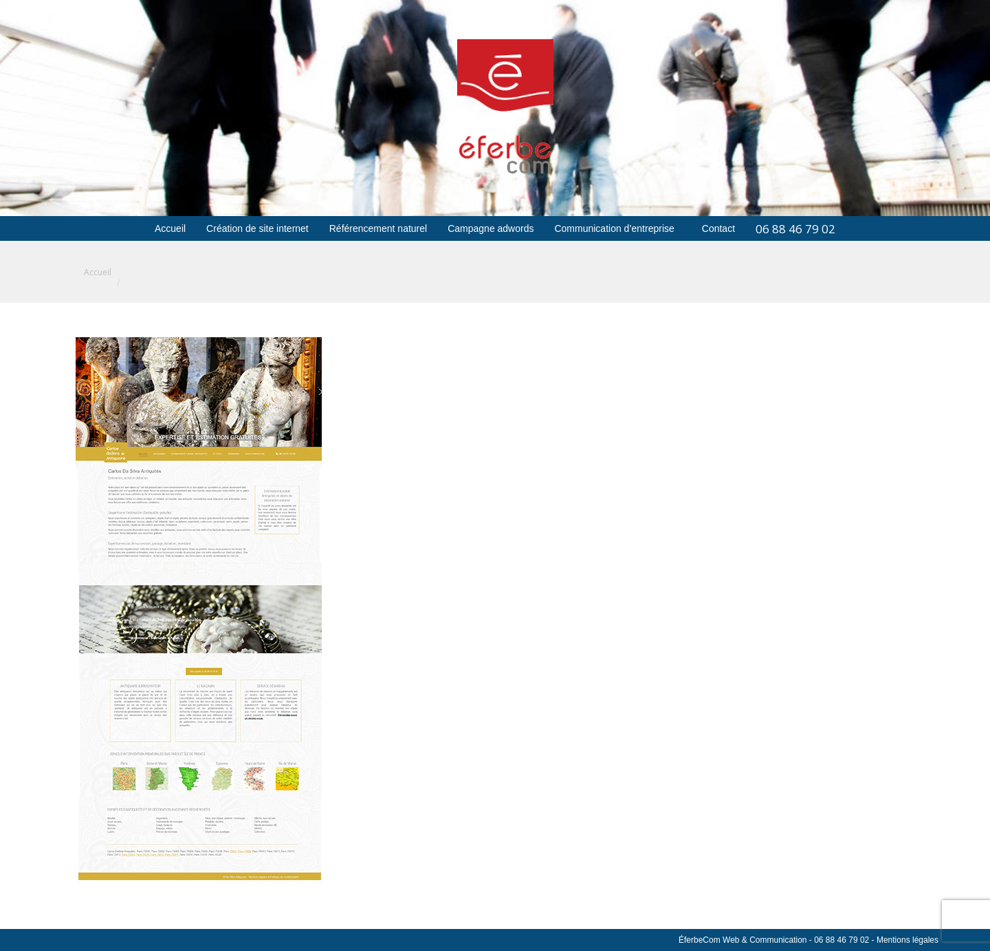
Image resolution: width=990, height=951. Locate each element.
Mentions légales (907, 940)
